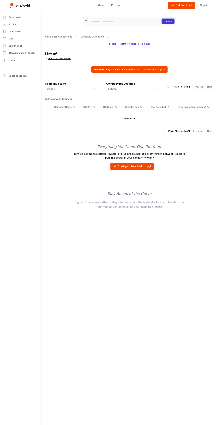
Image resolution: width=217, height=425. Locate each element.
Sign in (204, 5)
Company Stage (55, 83)
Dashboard (12, 17)
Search (168, 21)
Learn (9, 60)
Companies (12, 31)
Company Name (65, 107)
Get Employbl (181, 5)
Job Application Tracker (19, 53)
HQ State (110, 107)
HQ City (89, 107)
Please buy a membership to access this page (129, 69)
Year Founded (160, 107)
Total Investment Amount (193, 107)
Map (8, 39)
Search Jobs (12, 46)
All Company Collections (58, 36)
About (101, 5)
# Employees (134, 107)
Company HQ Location (120, 83)
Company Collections (92, 36)
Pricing (115, 5)
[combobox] (108, 89)
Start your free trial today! (132, 166)
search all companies (59, 58)
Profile (9, 24)
